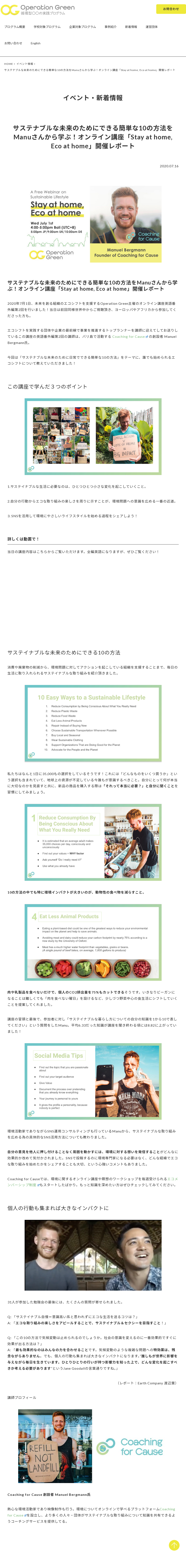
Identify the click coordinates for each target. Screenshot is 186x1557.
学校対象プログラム (47, 27)
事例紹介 (111, 27)
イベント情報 (24, 63)
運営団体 (152, 27)
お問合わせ (171, 9)
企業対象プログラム (82, 27)
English (35, 43)
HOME (8, 63)
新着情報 (131, 27)
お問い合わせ (13, 43)
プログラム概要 (14, 27)
